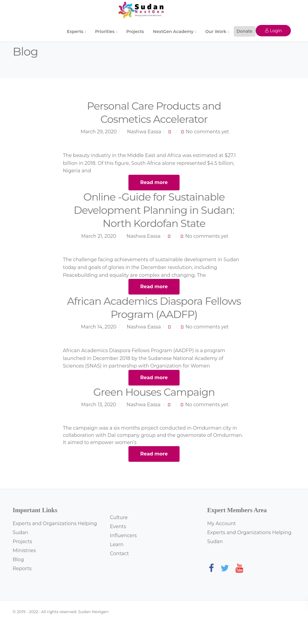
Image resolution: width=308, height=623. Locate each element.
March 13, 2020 (98, 404)
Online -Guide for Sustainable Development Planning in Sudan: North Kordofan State (154, 210)
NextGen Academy (173, 31)
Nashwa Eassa (144, 132)
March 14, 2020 (98, 327)
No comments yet (207, 132)
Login (273, 30)
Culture (119, 517)
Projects (135, 31)
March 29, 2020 (99, 132)
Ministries (24, 550)
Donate (245, 31)
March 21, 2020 (98, 236)
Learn (116, 544)
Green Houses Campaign (154, 392)
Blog (18, 559)
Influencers (123, 535)
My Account (221, 523)
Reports (22, 568)
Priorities (105, 31)
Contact (119, 553)
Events (118, 526)
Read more (154, 182)
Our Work (215, 31)
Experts (75, 31)
